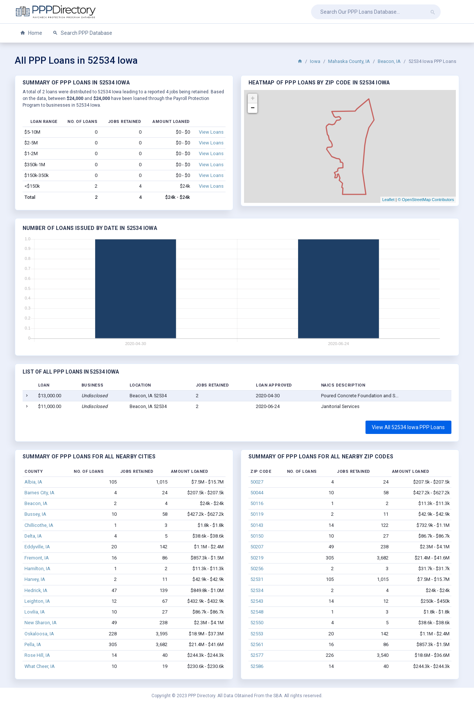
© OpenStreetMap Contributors (426, 199)
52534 (256, 590)
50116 (256, 503)
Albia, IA (33, 482)
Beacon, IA (389, 61)
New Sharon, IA (40, 622)
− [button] (253, 108)
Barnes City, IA (39, 492)
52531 (256, 579)
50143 (256, 525)
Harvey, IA (34, 579)
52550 (256, 622)
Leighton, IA (37, 601)
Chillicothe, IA (38, 525)
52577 (256, 655)
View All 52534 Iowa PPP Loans (408, 427)
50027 (256, 482)
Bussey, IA (35, 514)
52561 (256, 644)
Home (31, 33)
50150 (256, 536)
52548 (256, 612)
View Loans (211, 132)
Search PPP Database (82, 33)
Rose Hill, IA (37, 655)
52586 (256, 666)
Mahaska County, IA (349, 61)
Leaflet (388, 199)
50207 (256, 546)
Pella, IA (32, 644)
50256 (256, 568)
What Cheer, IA (39, 666)
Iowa (315, 61)
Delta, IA (33, 536)
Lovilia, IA (34, 612)
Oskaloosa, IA (39, 633)
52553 (256, 633)
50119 (256, 514)
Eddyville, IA (37, 546)
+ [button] (253, 98)
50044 (256, 492)
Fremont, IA (36, 558)
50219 (256, 558)
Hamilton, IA (37, 568)
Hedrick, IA (35, 590)
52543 (256, 601)
